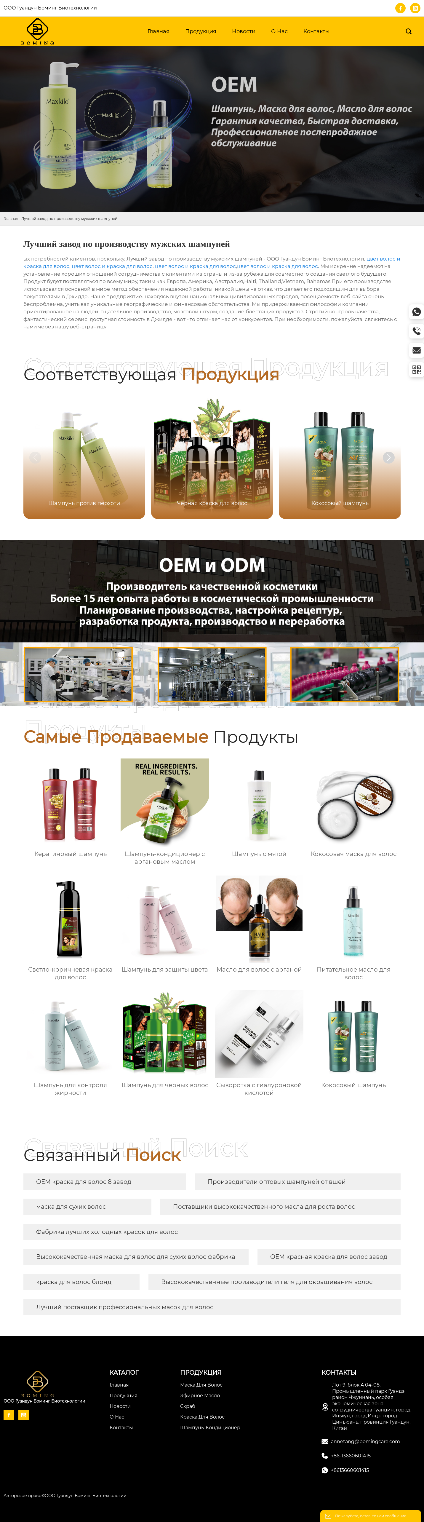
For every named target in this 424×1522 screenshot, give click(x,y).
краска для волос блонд (73, 1281)
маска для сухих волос (71, 1206)
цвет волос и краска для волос (112, 266)
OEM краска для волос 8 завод (83, 1181)
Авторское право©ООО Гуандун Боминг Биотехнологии (65, 1495)
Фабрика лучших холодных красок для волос (107, 1231)
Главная (11, 218)
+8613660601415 (350, 1470)
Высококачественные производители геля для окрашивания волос (266, 1281)
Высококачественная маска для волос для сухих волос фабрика (135, 1256)
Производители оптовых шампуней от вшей (277, 1181)
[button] (389, 458)
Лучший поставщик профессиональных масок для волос (124, 1307)
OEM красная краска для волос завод (328, 1256)
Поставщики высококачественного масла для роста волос (264, 1206)
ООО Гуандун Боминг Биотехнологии (50, 8)
